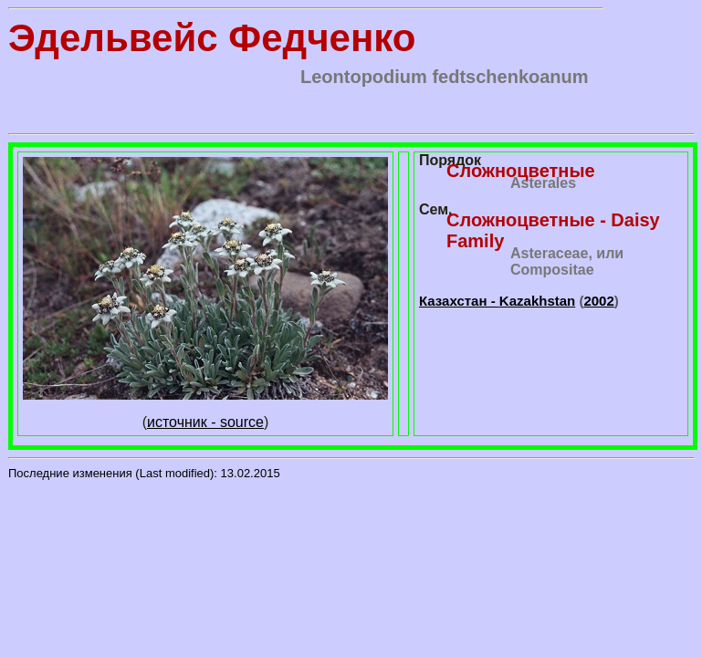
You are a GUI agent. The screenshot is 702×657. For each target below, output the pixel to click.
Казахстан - (497, 300)
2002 (598, 300)
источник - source (205, 422)
